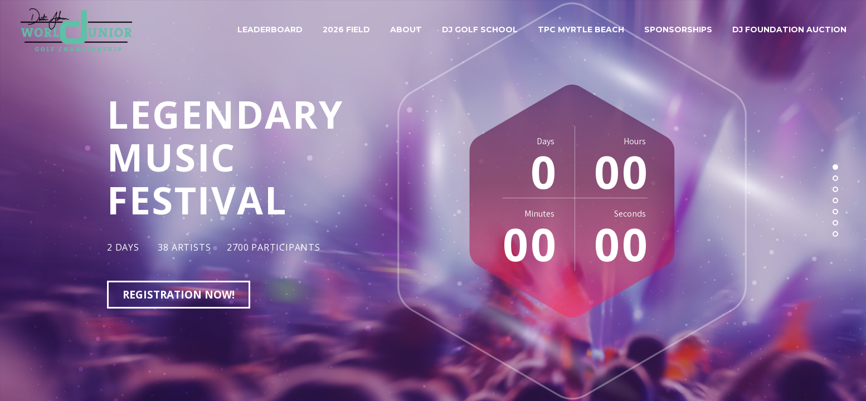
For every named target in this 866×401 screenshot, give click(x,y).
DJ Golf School (480, 30)
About (406, 30)
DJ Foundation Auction (789, 30)
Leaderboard (270, 30)
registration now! (179, 294)
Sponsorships (678, 30)
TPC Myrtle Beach (581, 30)
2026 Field (346, 30)
